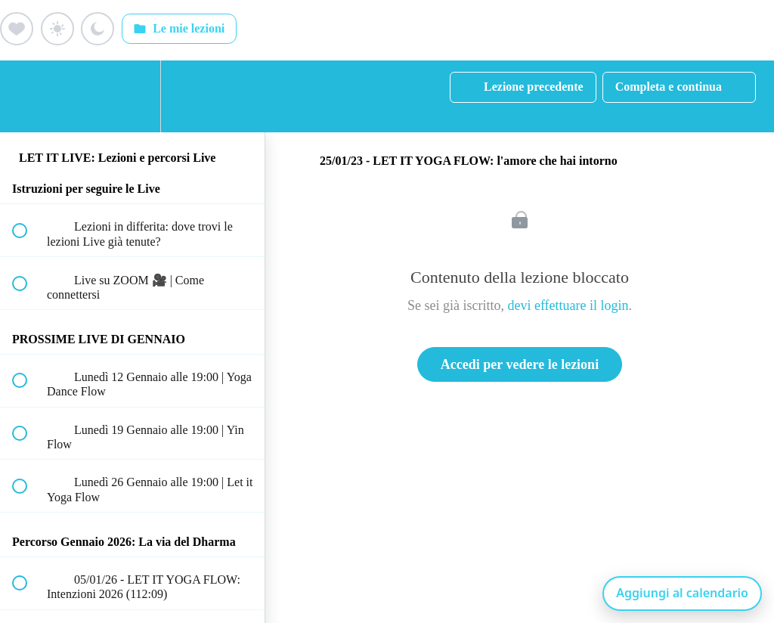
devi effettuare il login (567, 305)
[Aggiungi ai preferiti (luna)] (97, 28)
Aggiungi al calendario (682, 592)
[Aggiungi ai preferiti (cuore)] (16, 28)
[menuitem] (132, 96)
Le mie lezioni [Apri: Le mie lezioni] (178, 29)
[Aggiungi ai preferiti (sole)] (57, 28)
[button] (28, 96)
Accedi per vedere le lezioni (520, 364)
